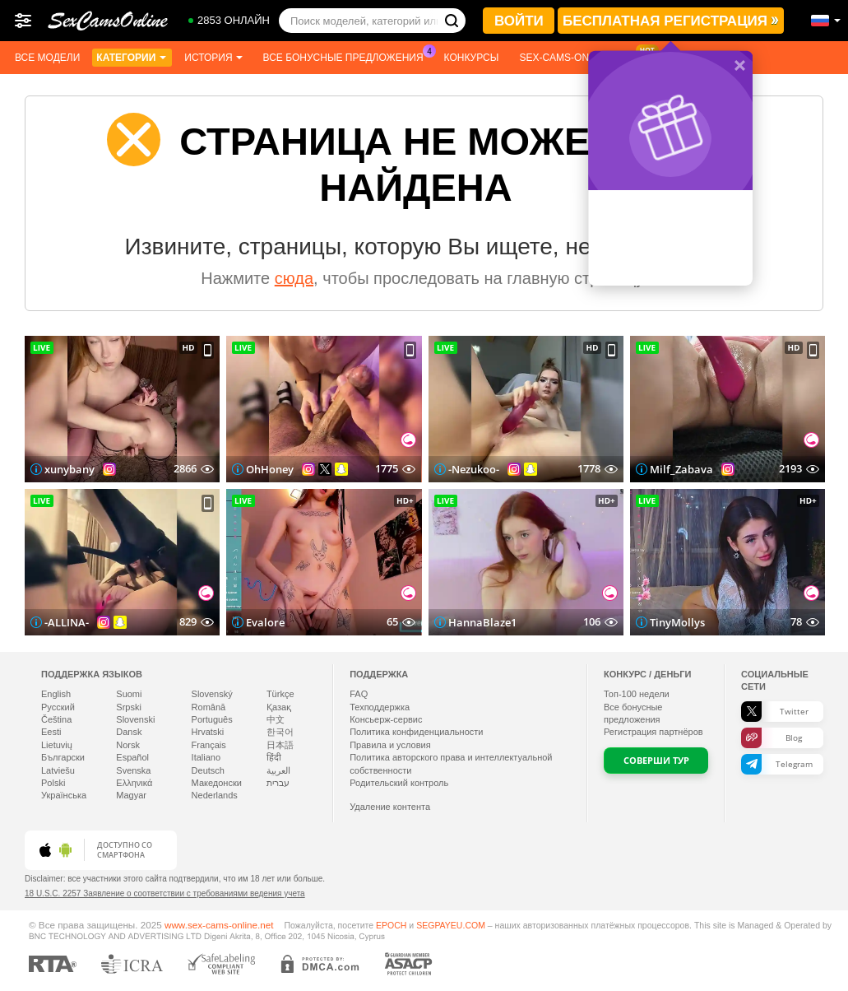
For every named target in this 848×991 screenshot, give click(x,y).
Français (209, 745)
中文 (275, 719)
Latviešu (58, 770)
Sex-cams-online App (580, 56)
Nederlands (215, 795)
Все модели (47, 57)
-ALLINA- (66, 622)
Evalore (265, 622)
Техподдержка (380, 707)
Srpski (128, 707)
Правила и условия (390, 745)
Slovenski (135, 719)
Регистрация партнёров (653, 732)
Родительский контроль (399, 783)
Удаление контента (390, 807)
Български (63, 757)
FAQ (359, 694)
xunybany (69, 469)
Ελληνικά (134, 783)
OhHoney (270, 469)
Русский (58, 707)
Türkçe (280, 694)
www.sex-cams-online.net (219, 924)
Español (132, 757)
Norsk (128, 745)
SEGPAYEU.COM (450, 925)
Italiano (206, 757)
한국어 (280, 732)
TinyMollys (677, 622)
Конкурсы (471, 57)
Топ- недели (637, 694)
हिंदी (273, 757)
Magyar (131, 795)
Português (212, 719)
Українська (63, 795)
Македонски (217, 783)
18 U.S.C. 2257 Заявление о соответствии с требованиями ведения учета (165, 893)
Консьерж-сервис (386, 719)
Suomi (128, 694)
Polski (53, 783)
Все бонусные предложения (347, 56)
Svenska (133, 770)
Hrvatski (208, 732)
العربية (278, 770)
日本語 (280, 745)
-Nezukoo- (473, 469)
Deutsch (208, 770)
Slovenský (212, 694)
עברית (278, 783)
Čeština (56, 719)
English (56, 694)
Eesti (51, 732)
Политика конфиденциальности (416, 732)
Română (209, 707)
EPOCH (391, 925)
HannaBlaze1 (482, 622)
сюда (294, 278)
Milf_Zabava (681, 469)
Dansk (128, 732)
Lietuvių (56, 745)
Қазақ (278, 707)
